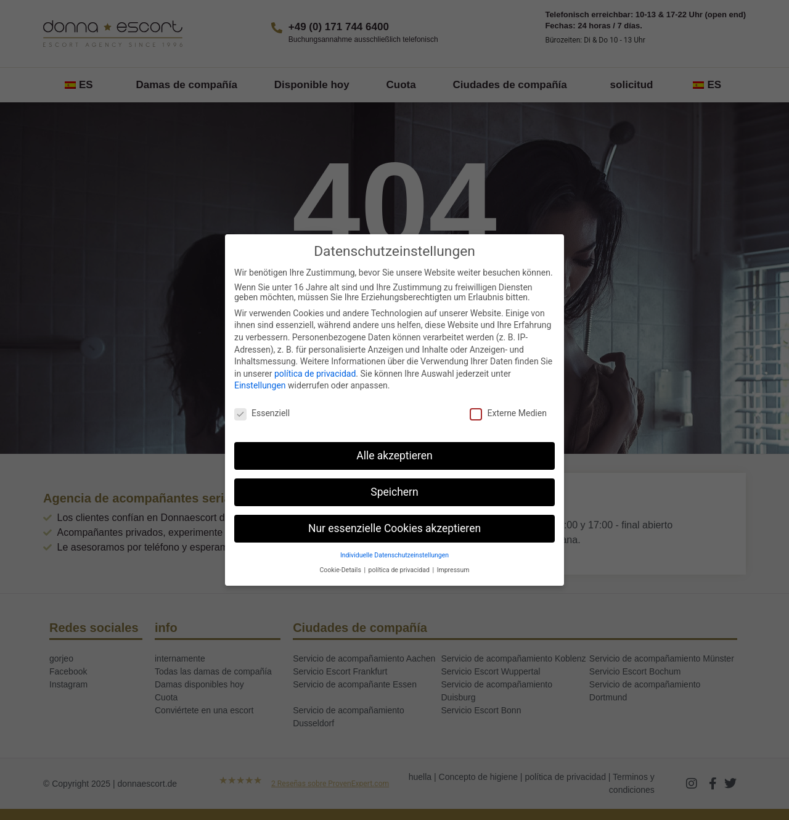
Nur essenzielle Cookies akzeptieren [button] (394, 528)
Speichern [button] (394, 492)
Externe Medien (508, 413)
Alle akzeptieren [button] (394, 455)
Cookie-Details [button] (341, 570)
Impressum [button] (453, 570)
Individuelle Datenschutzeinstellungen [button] (394, 555)
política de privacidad (315, 374)
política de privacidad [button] (400, 570)
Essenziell (262, 413)
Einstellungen (260, 385)
